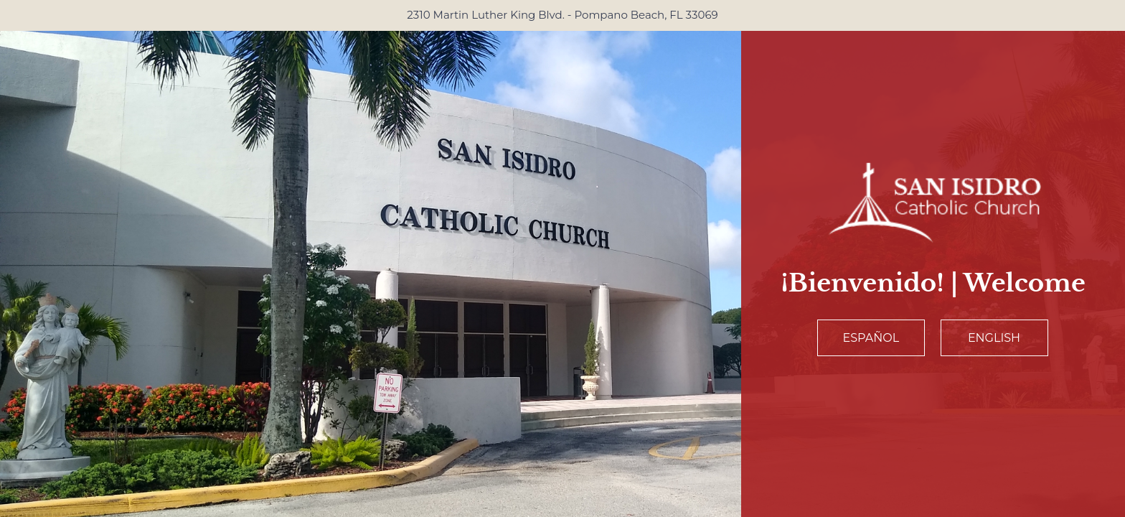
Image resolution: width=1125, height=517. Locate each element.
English (994, 338)
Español (871, 338)
